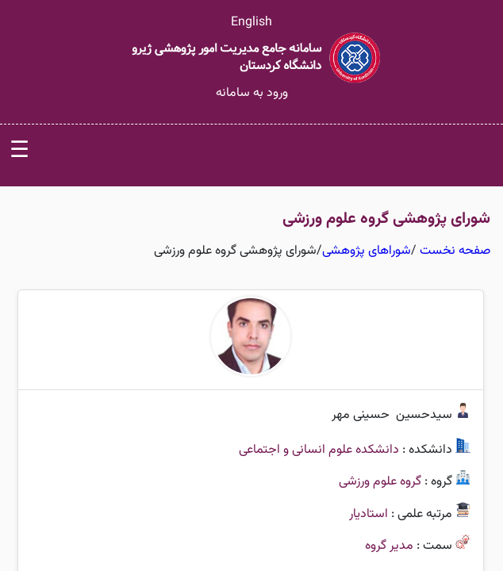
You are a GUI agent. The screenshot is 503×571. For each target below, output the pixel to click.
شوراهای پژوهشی (366, 251)
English (251, 23)
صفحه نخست (455, 251)
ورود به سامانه (252, 93)
